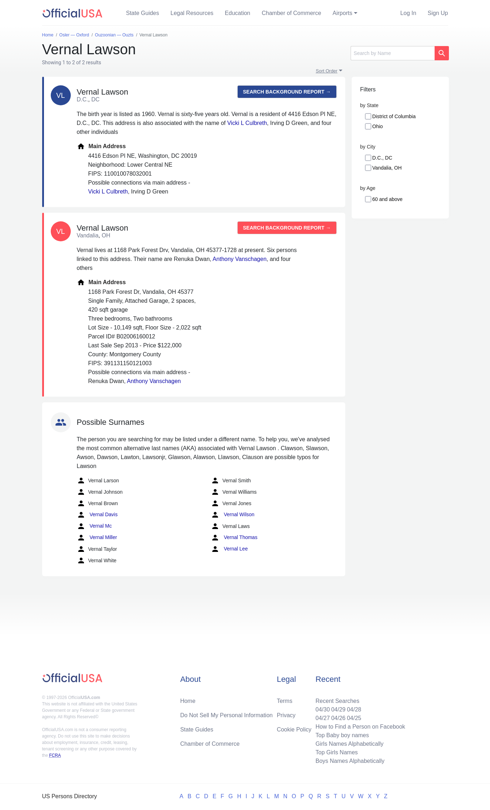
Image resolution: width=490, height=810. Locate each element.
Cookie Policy (294, 729)
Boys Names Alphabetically (350, 761)
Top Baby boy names (342, 735)
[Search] (393, 53)
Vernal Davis (97, 514)
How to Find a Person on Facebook (360, 727)
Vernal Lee (229, 549)
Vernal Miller (97, 537)
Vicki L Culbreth (247, 123)
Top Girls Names (337, 752)
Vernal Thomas (234, 537)
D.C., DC (382, 158)
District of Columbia (394, 116)
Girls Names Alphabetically (349, 744)
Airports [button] (342, 13)
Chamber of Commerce (291, 13)
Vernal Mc (94, 526)
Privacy (286, 715)
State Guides (142, 13)
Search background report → (287, 92)
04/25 (354, 718)
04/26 (338, 718)
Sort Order (327, 71)
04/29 (338, 709)
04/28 (354, 709)
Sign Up (438, 13)
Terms (284, 701)
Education (237, 13)
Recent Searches (338, 701)
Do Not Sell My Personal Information (226, 715)
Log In (408, 13)
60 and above (387, 199)
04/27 (323, 718)
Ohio (377, 126)
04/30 (323, 709)
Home (187, 701)
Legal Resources (191, 13)
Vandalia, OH (387, 168)
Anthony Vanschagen (240, 259)
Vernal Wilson (232, 514)
